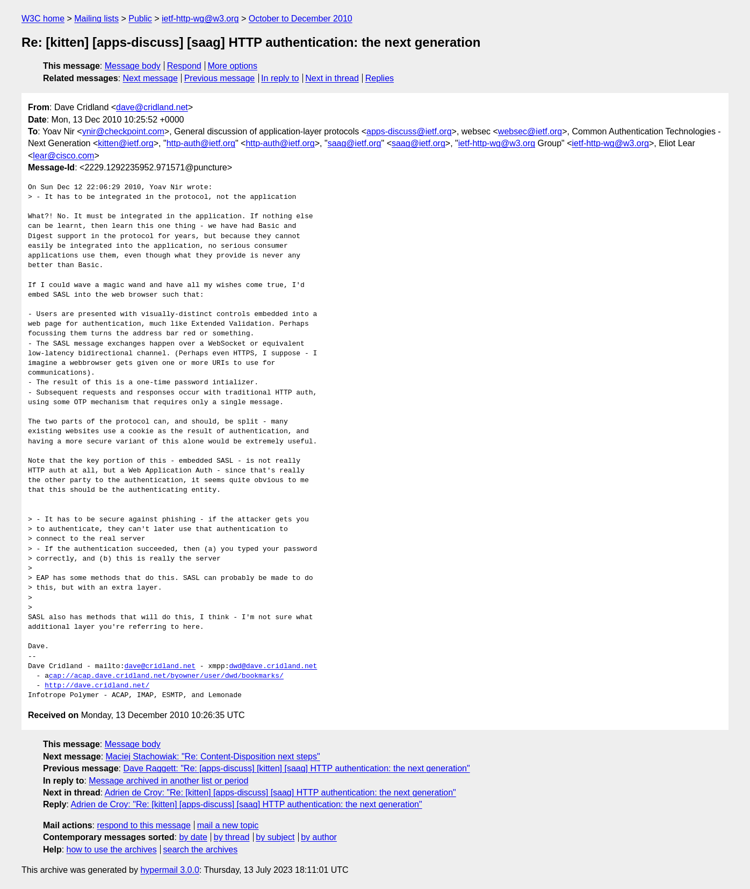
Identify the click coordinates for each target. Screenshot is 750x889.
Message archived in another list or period (168, 780)
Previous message (219, 78)
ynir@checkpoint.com (123, 131)
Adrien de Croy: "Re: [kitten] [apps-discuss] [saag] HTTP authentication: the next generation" (280, 792)
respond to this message (143, 825)
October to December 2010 (300, 18)
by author (319, 837)
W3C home (42, 18)
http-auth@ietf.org (201, 143)
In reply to (280, 78)
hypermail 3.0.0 (169, 869)
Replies (379, 78)
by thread (232, 837)
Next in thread (332, 78)
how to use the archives (112, 849)
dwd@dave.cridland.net (273, 666)
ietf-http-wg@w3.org (200, 18)
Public (140, 18)
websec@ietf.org (530, 131)
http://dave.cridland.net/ (97, 686)
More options (233, 65)
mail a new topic (228, 825)
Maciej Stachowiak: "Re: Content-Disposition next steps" (213, 756)
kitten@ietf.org (125, 143)
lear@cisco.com (63, 155)
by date (193, 837)
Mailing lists (96, 18)
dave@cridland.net (152, 107)
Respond (184, 65)
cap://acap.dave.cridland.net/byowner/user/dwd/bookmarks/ (166, 676)
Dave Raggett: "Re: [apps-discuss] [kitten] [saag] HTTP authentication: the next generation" (296, 768)
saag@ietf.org (354, 143)
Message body (133, 65)
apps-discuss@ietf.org (409, 131)
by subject (275, 837)
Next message (150, 78)
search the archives (200, 849)
